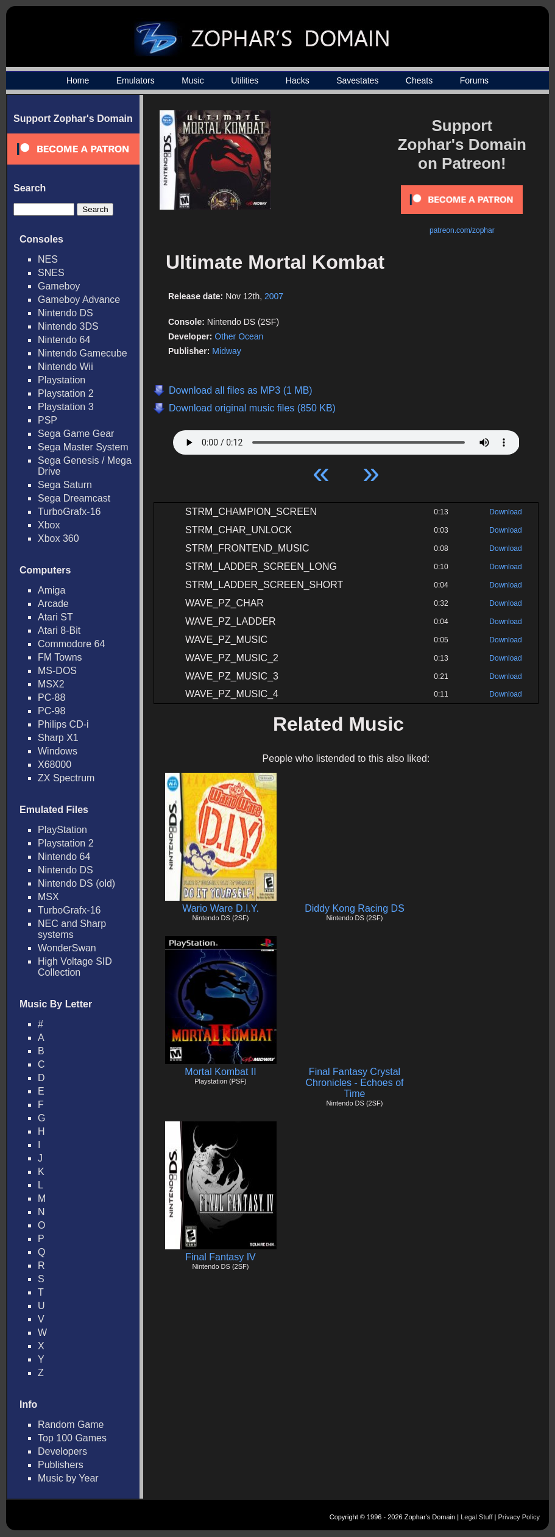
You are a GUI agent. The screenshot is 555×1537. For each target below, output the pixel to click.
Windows (57, 751)
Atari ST (55, 617)
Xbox (49, 525)
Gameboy (59, 286)
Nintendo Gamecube (82, 353)
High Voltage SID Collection (75, 967)
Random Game (71, 1424)
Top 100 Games (72, 1438)
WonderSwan (67, 948)
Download (505, 512)
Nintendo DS (65, 313)
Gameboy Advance (79, 299)
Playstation (61, 380)
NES (48, 259)
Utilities (244, 80)
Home (77, 80)
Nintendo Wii (65, 366)
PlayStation (62, 830)
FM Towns (60, 657)
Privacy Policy (519, 1517)
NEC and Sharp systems (72, 929)
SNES (51, 273)
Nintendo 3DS (68, 326)
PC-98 (51, 711)
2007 (273, 296)
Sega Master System (83, 447)
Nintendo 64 (64, 340)
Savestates (357, 80)
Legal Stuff (476, 1517)
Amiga (51, 590)
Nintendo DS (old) (76, 883)
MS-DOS (57, 671)
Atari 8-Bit (59, 630)
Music (193, 80)
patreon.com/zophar (462, 230)
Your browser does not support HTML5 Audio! (346, 439)
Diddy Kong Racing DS (355, 908)
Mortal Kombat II (220, 1072)
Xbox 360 (58, 538)
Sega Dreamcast (74, 498)
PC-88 (51, 697)
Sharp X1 (58, 738)
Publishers (60, 1465)
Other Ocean (238, 336)
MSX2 (51, 684)
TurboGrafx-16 (69, 511)
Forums (474, 80)
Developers (62, 1451)
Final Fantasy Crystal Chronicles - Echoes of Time (355, 1083)
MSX (48, 897)
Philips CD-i (63, 724)
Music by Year (68, 1478)
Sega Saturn (65, 485)
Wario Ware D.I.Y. (220, 908)
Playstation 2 (66, 393)
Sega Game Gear (76, 433)
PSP (47, 420)
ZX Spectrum (66, 778)
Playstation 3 (66, 407)
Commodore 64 (71, 644)
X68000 (54, 764)
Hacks (297, 80)
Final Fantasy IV (220, 1257)
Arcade (53, 603)
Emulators (135, 80)
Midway (226, 351)
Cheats (419, 80)
